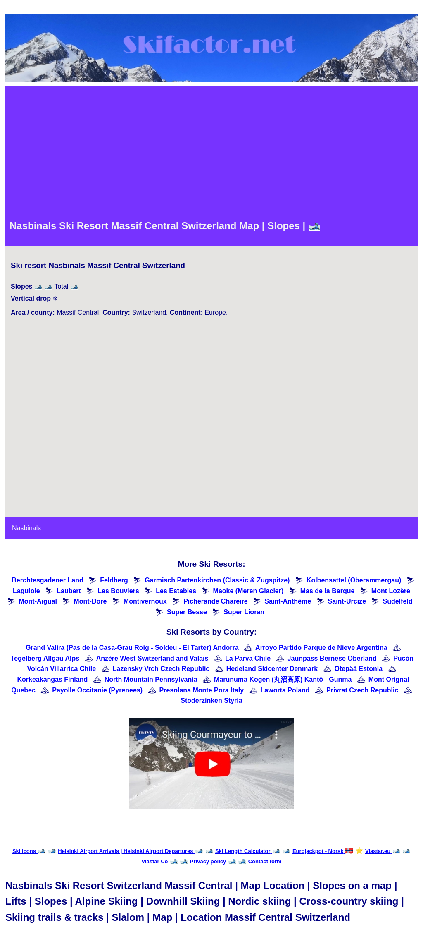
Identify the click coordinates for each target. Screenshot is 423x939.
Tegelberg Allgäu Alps (45, 658)
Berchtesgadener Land (47, 580)
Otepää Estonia (359, 668)
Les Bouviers (118, 590)
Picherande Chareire (215, 601)
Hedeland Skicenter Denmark (272, 668)
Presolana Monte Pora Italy (201, 690)
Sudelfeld (398, 601)
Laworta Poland (285, 690)
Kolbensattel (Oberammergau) (354, 580)
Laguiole (26, 590)
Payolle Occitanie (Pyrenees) (97, 690)
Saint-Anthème (287, 601)
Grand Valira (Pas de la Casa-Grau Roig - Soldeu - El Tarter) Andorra (132, 647)
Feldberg (114, 580)
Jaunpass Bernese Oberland (332, 658)
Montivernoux (145, 601)
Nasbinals (26, 528)
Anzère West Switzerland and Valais (152, 658)
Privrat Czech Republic (362, 690)
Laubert (69, 590)
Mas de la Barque (327, 590)
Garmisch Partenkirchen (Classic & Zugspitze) (217, 580)
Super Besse (187, 612)
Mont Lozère (390, 590)
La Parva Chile (248, 658)
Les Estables (176, 590)
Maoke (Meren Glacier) (248, 590)
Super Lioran (243, 612)
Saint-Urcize (347, 601)
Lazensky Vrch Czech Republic (161, 668)
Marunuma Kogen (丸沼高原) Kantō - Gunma (283, 679)
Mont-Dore (90, 601)
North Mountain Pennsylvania (151, 679)
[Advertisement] (211, 152)
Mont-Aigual (38, 601)
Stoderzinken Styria (211, 700)
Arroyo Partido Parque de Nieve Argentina (321, 647)
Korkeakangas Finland (52, 679)
